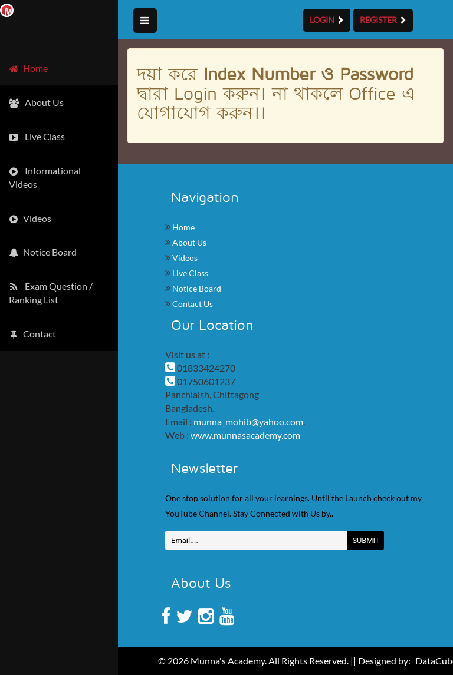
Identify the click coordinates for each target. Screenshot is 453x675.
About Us (188, 242)
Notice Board (195, 288)
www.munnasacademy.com (245, 435)
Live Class (189, 273)
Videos (184, 258)
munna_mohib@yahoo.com (248, 421)
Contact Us (191, 304)
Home (182, 227)
